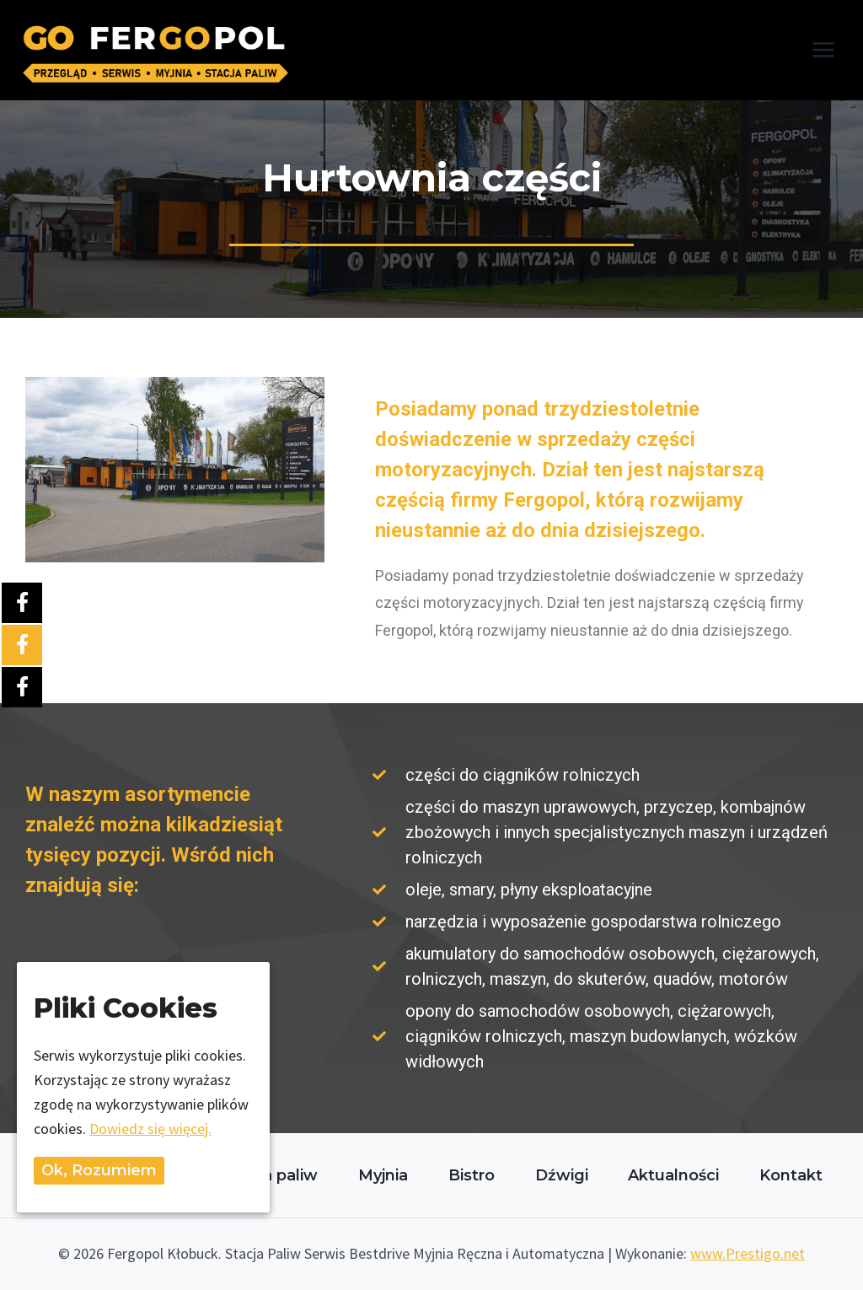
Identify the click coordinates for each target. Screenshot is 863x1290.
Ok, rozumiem (99, 1170)
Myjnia (383, 1175)
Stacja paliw (271, 1175)
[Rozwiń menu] (823, 50)
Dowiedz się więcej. (150, 1128)
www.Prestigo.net (747, 1253)
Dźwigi (561, 1175)
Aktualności (673, 1175)
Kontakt (791, 1175)
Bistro (471, 1175)
